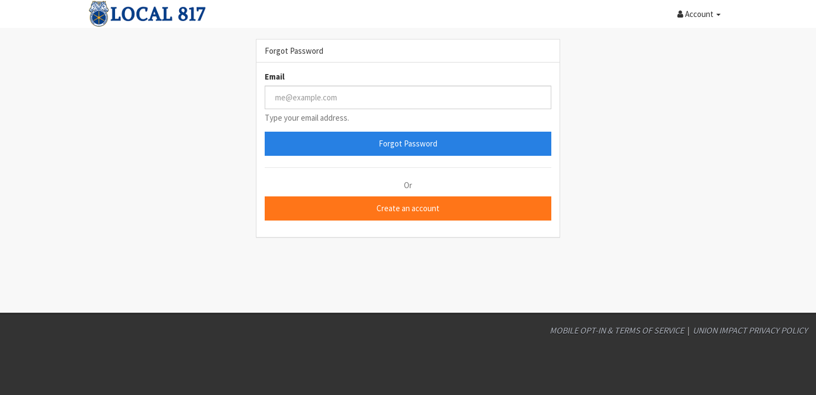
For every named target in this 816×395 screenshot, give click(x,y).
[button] (699, 13)
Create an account (408, 208)
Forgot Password (408, 143)
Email (274, 76)
